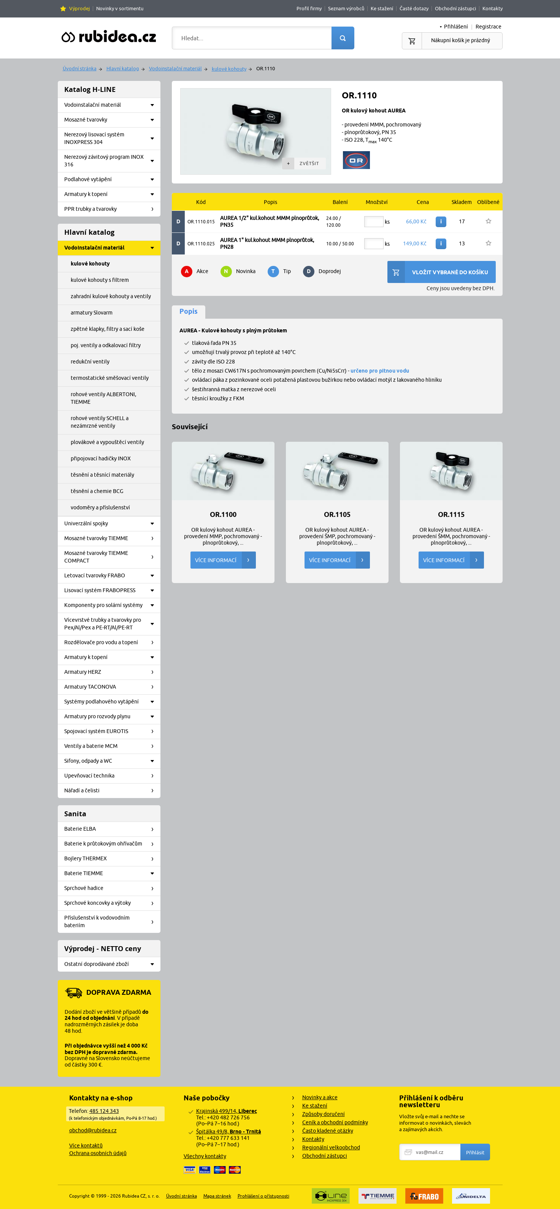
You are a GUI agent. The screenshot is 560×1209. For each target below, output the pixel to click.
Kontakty (492, 8)
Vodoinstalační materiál (175, 68)
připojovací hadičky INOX (101, 458)
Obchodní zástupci (455, 8)
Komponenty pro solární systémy (111, 605)
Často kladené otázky (327, 1131)
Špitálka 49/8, (228, 1131)
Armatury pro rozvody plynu (111, 716)
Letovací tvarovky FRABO (111, 575)
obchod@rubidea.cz (93, 1130)
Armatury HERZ (111, 672)
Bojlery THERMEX (111, 858)
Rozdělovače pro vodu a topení (111, 642)
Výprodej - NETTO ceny (102, 948)
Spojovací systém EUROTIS (111, 731)
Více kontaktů (86, 1146)
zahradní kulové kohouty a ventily (111, 296)
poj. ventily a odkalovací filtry (106, 345)
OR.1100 (223, 515)
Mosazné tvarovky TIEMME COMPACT (111, 557)
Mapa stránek (217, 1196)
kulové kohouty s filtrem (100, 280)
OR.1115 (451, 515)
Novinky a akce (320, 1097)
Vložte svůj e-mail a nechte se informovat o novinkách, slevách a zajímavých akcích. (435, 1122)
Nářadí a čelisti (111, 790)
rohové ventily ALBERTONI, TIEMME (103, 398)
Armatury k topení (111, 194)
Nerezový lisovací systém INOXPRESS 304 (111, 138)
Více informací (225, 560)
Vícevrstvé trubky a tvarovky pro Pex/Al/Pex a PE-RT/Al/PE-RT (111, 624)
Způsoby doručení (323, 1114)
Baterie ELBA (111, 829)
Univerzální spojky (111, 523)
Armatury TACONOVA (111, 687)
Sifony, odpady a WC (111, 761)
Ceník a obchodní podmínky (335, 1122)
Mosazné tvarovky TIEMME (111, 538)
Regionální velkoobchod (331, 1147)
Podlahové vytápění (111, 179)
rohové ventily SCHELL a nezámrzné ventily (99, 422)
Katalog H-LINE (90, 89)
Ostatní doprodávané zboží (111, 964)
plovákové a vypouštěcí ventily (107, 442)
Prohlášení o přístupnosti (263, 1196)
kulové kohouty (229, 69)
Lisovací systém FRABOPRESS (111, 590)
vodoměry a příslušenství (100, 507)
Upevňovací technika (111, 776)
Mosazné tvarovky (111, 120)
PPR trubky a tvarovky (111, 209)
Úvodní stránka (80, 68)
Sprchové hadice (111, 888)
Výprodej (79, 8)
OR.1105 (337, 515)
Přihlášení (456, 27)
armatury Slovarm (92, 313)
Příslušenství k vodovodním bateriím (111, 921)
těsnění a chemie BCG (97, 491)
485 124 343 (104, 1111)
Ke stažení (382, 8)
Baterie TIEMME (111, 873)
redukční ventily (90, 362)
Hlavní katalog (122, 68)
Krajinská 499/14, (226, 1111)
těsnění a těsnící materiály (102, 475)
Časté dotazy (414, 8)
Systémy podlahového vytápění (111, 701)
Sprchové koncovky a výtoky (111, 903)
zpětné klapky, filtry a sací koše (107, 329)
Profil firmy (309, 8)
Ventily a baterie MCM (111, 746)
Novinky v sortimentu (119, 8)
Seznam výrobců (346, 8)
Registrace (488, 27)
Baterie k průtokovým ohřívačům (111, 844)
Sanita (75, 814)
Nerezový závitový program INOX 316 (111, 161)
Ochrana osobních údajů (98, 1153)
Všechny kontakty (205, 1156)
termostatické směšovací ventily (110, 378)
